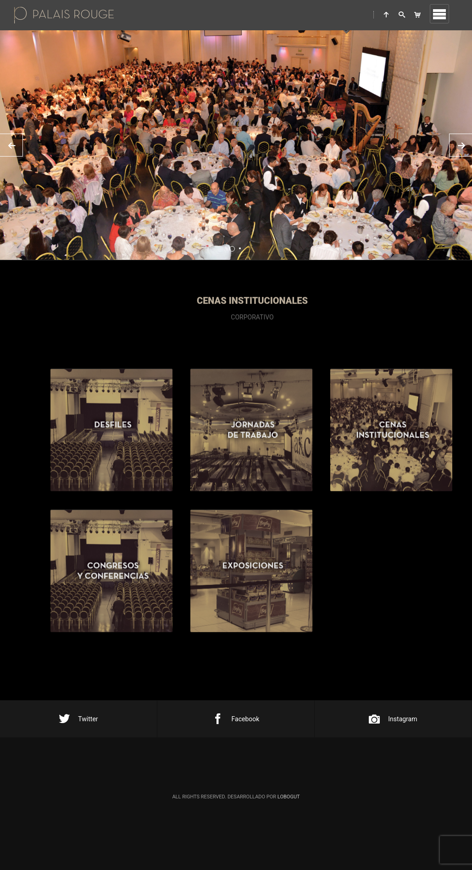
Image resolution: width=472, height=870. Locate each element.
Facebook (236, 718)
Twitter (78, 718)
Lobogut (289, 797)
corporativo (252, 331)
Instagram (393, 718)
